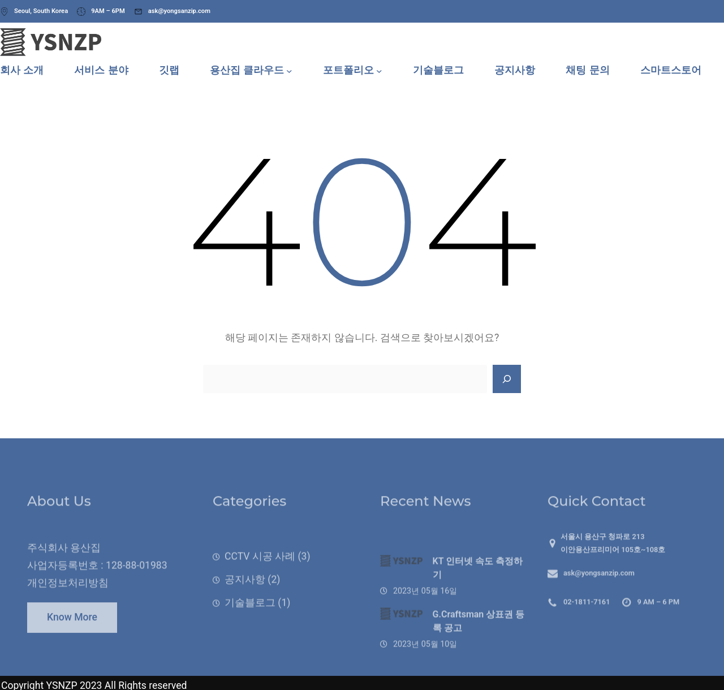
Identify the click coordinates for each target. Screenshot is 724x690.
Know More (72, 626)
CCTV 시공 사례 (260, 576)
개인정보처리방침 (68, 597)
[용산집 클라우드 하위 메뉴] (289, 70)
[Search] (507, 379)
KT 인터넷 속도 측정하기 (478, 596)
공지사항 (245, 599)
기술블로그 (250, 622)
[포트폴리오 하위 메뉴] (379, 70)
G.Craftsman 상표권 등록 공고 (479, 649)
